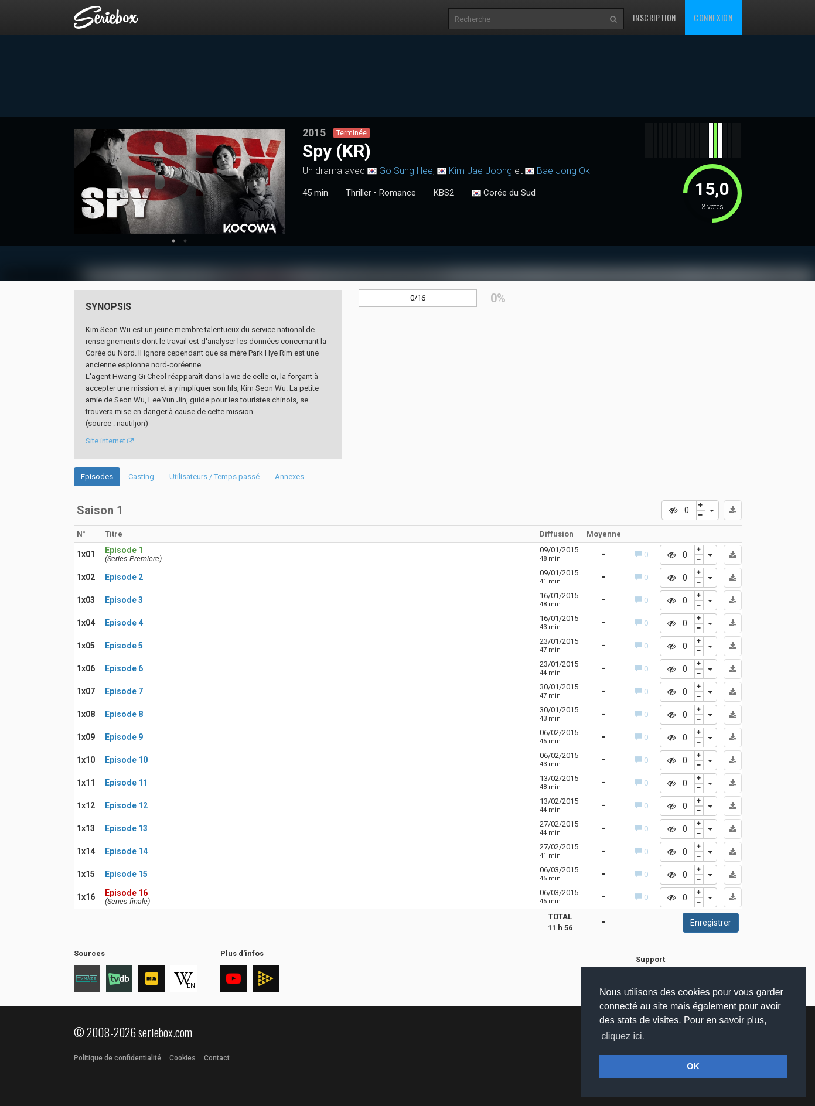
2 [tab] (185, 241)
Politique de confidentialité (117, 1058)
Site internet (110, 440)
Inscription (654, 17)
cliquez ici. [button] (623, 1036)
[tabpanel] (179, 181)
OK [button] (693, 1066)
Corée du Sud (504, 193)
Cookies (182, 1058)
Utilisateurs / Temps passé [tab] (214, 476)
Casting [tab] (141, 476)
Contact (217, 1058)
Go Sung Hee (406, 170)
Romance (397, 192)
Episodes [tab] (97, 476)
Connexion (713, 17)
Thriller (358, 192)
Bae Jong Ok (563, 170)
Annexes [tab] (289, 476)
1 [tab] (173, 241)
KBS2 (444, 192)
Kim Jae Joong (480, 170)
